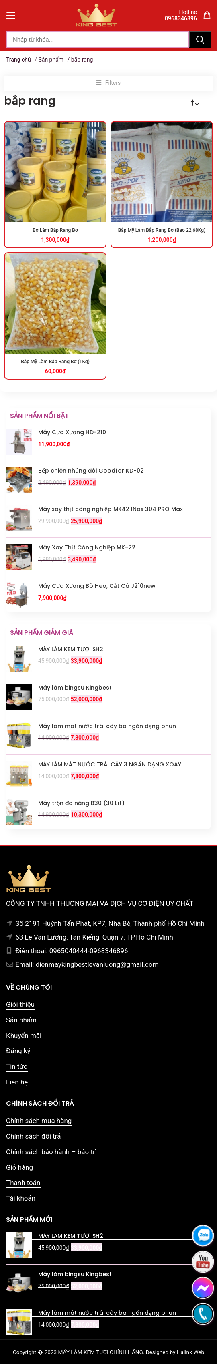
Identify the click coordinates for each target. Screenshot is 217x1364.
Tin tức (16, 1066)
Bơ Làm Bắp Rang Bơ (55, 230)
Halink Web (190, 1352)
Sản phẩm (50, 59)
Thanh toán (23, 1183)
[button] (108, 83)
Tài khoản (20, 1198)
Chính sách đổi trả (33, 1136)
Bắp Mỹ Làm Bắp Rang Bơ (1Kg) (55, 361)
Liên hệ (17, 1082)
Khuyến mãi (23, 1036)
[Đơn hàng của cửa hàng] (195, 103)
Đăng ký (18, 1051)
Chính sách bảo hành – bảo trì (51, 1152)
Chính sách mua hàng (39, 1121)
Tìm (200, 39)
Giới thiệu (20, 1004)
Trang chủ (18, 59)
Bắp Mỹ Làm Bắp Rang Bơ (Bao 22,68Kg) (162, 230)
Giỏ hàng (19, 1167)
